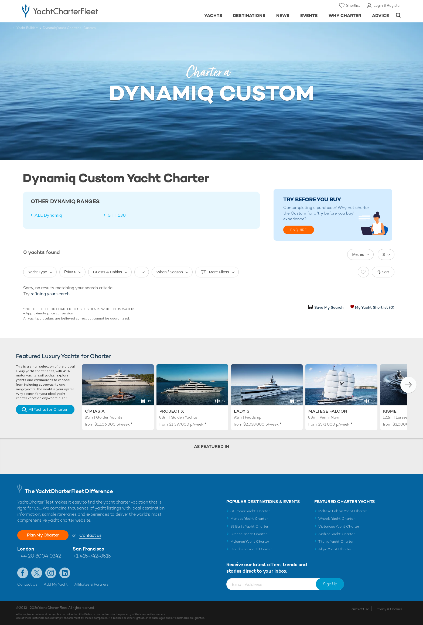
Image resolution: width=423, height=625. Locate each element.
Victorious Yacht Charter (338, 526)
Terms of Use (359, 609)
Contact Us (27, 584)
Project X (171, 411)
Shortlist (353, 5)
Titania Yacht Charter (335, 541)
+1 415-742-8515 (92, 556)
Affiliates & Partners (91, 584)
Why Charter (345, 15)
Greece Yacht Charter (248, 534)
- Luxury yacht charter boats (77, 11)
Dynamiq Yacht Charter (61, 28)
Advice (380, 15)
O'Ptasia (95, 411)
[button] (408, 385)
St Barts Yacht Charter (249, 526)
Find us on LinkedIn (64, 573)
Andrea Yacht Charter (336, 534)
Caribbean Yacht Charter (251, 549)
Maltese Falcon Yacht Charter (342, 511)
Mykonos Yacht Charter (249, 541)
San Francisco (88, 549)
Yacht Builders (27, 28)
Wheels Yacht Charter (336, 518)
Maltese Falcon (327, 411)
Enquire (298, 230)
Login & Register (387, 5)
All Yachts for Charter (48, 409)
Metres (358, 254)
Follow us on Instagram (50, 573)
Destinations (249, 15)
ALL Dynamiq (48, 215)
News (282, 15)
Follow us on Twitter (36, 573)
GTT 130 (117, 215)
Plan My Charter (43, 535)
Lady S (242, 411)
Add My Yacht (56, 584)
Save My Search (328, 307)
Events (309, 15)
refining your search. (50, 293)
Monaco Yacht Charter (249, 518)
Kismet (391, 411)
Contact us (90, 535)
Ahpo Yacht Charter (334, 549)
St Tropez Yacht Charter (250, 511)
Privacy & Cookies (389, 609)
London (25, 549)
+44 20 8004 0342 (39, 556)
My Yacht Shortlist (374, 307)
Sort (385, 272)
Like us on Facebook (22, 573)
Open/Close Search (398, 15)
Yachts (213, 15)
